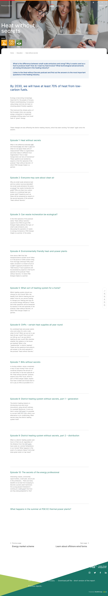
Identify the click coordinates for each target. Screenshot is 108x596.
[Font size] (97, 2)
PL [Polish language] (102, 2)
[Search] (106, 2)
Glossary (51, 581)
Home (12, 53)
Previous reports (7, 6)
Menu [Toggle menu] (103, 6)
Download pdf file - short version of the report (76, 581)
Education (20, 53)
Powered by (98, 591)
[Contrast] (93, 2)
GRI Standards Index (36, 581)
